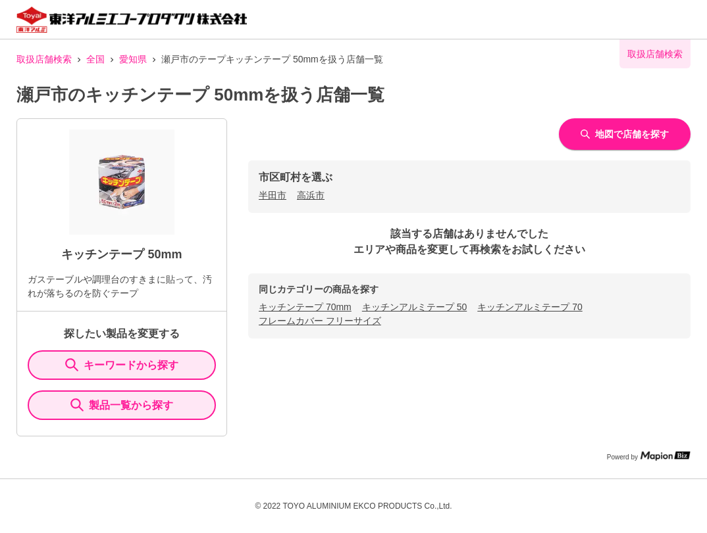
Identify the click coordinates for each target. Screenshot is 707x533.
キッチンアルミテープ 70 (529, 307)
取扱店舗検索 (44, 59)
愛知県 (133, 59)
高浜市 (311, 195)
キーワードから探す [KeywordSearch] (121, 364)
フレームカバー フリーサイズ (320, 320)
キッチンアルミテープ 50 (414, 307)
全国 (95, 59)
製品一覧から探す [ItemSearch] (121, 404)
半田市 (272, 195)
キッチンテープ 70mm (305, 307)
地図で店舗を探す (625, 134)
